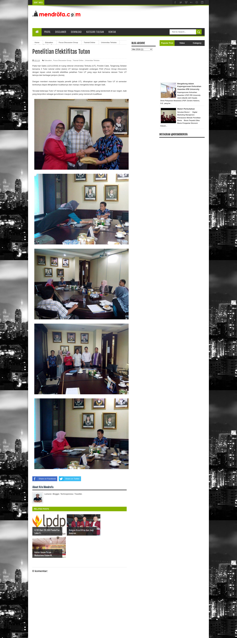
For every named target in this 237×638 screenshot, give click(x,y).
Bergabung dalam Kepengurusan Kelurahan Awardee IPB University (189, 86)
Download (76, 32)
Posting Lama (121, 620)
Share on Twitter (69, 478)
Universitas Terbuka (92, 60)
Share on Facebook (44, 478)
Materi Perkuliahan (186, 109)
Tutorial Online (78, 60)
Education (48, 60)
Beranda (82, 620)
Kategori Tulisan (95, 32)
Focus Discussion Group (62, 60)
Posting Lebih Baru (40, 620)
